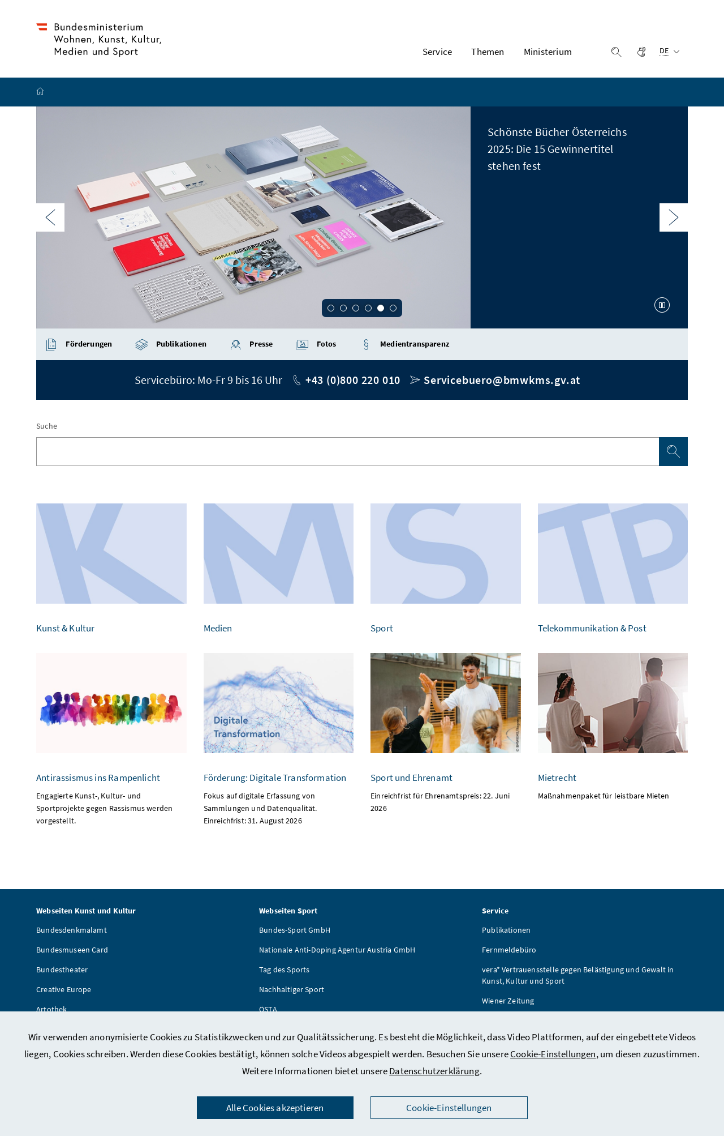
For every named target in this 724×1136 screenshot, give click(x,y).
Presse (251, 345)
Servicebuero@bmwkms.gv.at (502, 380)
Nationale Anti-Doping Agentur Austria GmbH (337, 950)
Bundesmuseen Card (72, 950)
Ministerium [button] (548, 51)
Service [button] (437, 51)
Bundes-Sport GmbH (294, 930)
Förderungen (78, 345)
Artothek (51, 1009)
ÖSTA (268, 1009)
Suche (46, 426)
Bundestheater (62, 969)
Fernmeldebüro (509, 950)
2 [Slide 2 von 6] (343, 308)
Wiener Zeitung (508, 1001)
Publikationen (170, 345)
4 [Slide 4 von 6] (368, 308)
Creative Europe (64, 989)
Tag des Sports (284, 969)
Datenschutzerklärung (434, 1071)
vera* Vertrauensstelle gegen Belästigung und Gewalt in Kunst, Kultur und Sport (578, 975)
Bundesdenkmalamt (71, 930)
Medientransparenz (404, 345)
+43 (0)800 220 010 (352, 380)
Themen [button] (487, 51)
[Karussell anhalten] (662, 305)
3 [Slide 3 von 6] (355, 308)
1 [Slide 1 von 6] (330, 308)
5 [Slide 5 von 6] (380, 308)
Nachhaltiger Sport (291, 989)
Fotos (315, 345)
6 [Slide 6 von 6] (393, 308)
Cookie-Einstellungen (553, 1054)
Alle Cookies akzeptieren (275, 1107)
